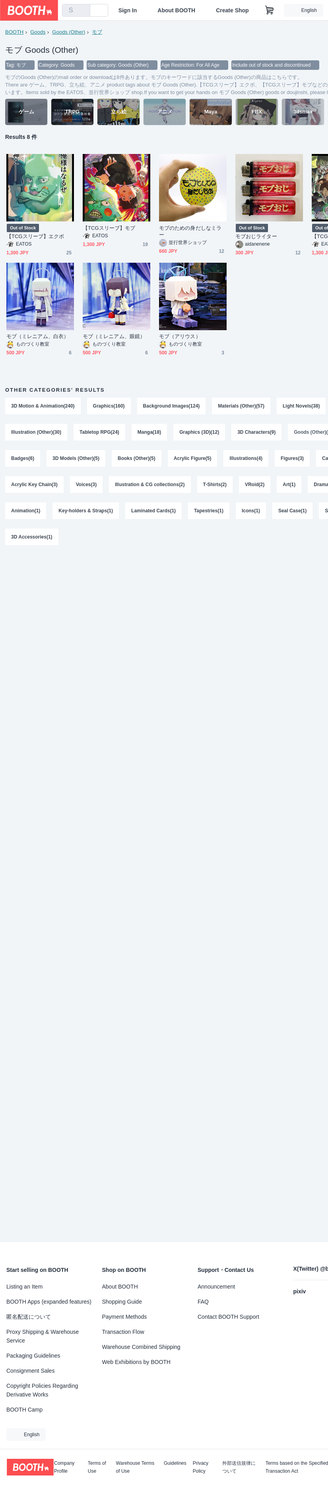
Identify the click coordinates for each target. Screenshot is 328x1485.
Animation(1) (25, 511)
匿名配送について (28, 1317)
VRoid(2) (254, 484)
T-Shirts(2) (215, 484)
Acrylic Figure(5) (193, 458)
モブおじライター (256, 236)
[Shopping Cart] (269, 10)
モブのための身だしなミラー (190, 231)
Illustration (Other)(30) (36, 432)
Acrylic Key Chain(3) (34, 484)
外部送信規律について (239, 1467)
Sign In (127, 10)
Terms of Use (97, 1467)
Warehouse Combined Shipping (141, 1347)
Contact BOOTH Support (228, 1317)
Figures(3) (292, 458)
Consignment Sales (30, 1371)
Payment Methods (124, 1317)
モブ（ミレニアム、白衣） (37, 336)
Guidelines (175, 1463)
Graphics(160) (109, 406)
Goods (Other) (68, 32)
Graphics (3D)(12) (199, 432)
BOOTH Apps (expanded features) (48, 1301)
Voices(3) (86, 484)
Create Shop (232, 10)
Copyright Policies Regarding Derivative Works (42, 1390)
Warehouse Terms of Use (135, 1467)
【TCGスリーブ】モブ (109, 228)
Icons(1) (251, 511)
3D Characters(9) (256, 432)
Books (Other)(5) (136, 458)
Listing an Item (24, 1286)
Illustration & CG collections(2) (149, 484)
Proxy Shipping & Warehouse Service (42, 1336)
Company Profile (64, 1467)
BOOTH (14, 32)
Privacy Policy (200, 1467)
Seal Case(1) (292, 511)
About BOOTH (176, 10)
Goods (37, 32)
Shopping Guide (122, 1301)
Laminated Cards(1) (153, 511)
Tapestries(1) (208, 511)
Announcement (216, 1286)
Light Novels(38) (301, 406)
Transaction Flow (123, 1332)
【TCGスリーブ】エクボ (35, 236)
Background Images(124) (171, 406)
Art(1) (289, 484)
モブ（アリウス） (180, 336)
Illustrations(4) (245, 458)
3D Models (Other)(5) (75, 458)
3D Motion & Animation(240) (43, 406)
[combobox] (76, 10)
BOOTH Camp (24, 1409)
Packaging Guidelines (33, 1355)
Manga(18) (149, 432)
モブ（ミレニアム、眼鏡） (114, 336)
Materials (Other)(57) (241, 406)
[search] (82, 10)
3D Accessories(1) (31, 537)
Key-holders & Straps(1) (85, 511)
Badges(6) (22, 458)
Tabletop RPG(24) (99, 432)
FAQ (203, 1301)
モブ (97, 32)
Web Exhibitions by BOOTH (136, 1362)
